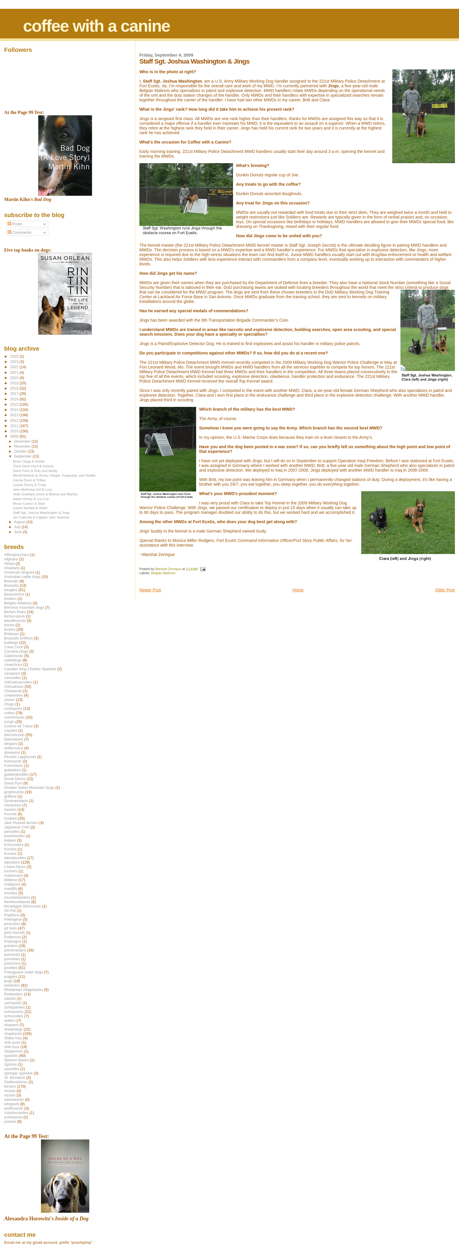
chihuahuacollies (18, 682)
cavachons (13, 664)
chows (9, 699)
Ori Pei (10, 910)
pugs (8, 981)
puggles (10, 976)
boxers (10, 629)
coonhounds (14, 717)
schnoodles (13, 1016)
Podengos (12, 941)
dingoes (10, 743)
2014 (14, 409)
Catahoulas (13, 656)
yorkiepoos (13, 1117)
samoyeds (12, 1003)
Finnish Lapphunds (20, 757)
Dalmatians (13, 739)
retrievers (12, 985)
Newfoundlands (17, 902)
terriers (10, 1086)
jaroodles (11, 831)
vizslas (10, 1095)
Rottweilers (13, 994)
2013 (14, 415)
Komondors (13, 844)
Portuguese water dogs (23, 972)
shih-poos (12, 1042)
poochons (12, 963)
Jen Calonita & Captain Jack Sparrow (41, 517)
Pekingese (13, 919)
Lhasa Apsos (15, 866)
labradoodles (15, 858)
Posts (15, 224)
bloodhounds (15, 620)
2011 (14, 426)
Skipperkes (13, 1051)
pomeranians (15, 950)
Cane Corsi (13, 647)
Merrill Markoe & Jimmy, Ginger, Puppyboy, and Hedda (54, 475)
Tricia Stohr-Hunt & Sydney (33, 466)
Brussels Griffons (18, 638)
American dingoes (19, 572)
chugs (9, 704)
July (17, 527)
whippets (11, 1104)
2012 (14, 420)
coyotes (10, 730)
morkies (10, 893)
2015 (14, 404)
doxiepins (12, 752)
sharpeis (11, 1025)
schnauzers (13, 1011)
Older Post (445, 590)
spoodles (11, 1069)
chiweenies (13, 695)
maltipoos (12, 884)
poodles (10, 967)
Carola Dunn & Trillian (29, 480)
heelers (10, 809)
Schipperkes (14, 1007)
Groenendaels (16, 801)
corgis (9, 721)
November (23, 446)
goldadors (12, 770)
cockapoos (13, 708)
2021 (14, 372)
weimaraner (14, 1099)
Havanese (12, 805)
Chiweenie (13, 691)
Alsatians (11, 568)
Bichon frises (15, 612)
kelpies (10, 840)
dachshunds (14, 735)
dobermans (13, 748)
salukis (10, 998)
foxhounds (13, 761)
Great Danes (14, 779)
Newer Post (150, 590)
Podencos (12, 937)
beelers (10, 598)
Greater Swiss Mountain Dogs (29, 787)
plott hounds (14, 932)
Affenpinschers (16, 554)
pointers (11, 946)
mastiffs (10, 888)
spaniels (11, 1055)
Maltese (10, 880)
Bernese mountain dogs (24, 607)
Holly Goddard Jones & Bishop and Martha (45, 494)
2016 (14, 399)
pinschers (12, 924)
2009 (14, 436)
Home (298, 590)
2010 (14, 431)
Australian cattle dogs (22, 576)
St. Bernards (14, 1077)
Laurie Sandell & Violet (30, 508)
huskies (10, 818)
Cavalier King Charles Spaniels (30, 669)
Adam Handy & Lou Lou (31, 499)
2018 (14, 388)
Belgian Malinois (163, 573)
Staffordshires (15, 1082)
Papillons (11, 915)
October (21, 451)
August (20, 522)
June (18, 532)
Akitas (9, 563)
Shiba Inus (13, 1038)
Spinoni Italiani (16, 1060)
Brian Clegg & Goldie (29, 461)
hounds (10, 814)
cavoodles (12, 677)
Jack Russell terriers (21, 822)
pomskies (12, 959)
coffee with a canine (96, 25)
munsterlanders (17, 897)
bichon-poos (14, 616)
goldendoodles (16, 774)
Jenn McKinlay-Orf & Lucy (32, 489)
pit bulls (10, 928)
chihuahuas (13, 686)
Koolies (10, 849)
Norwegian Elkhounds (22, 906)
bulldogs (11, 642)
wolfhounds (13, 1108)
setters (10, 1020)
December (23, 441)
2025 (14, 356)
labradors (12, 862)
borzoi (9, 625)
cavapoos (12, 673)
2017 (14, 393)
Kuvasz (10, 853)
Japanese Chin (16, 827)
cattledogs (12, 660)
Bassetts (11, 585)
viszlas (10, 1091)
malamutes (13, 875)
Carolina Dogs (16, 651)
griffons (10, 796)
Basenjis (11, 581)
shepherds (13, 1033)
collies (9, 713)
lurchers (11, 871)
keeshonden (14, 836)
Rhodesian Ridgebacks (23, 989)
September (23, 456)
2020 (14, 378)
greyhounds (14, 792)
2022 (14, 367)
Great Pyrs (13, 783)
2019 (14, 383)
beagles (10, 590)
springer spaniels (18, 1073)
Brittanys (11, 634)
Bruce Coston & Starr (29, 503)
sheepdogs (13, 1029)
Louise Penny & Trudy (29, 485)
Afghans (11, 559)
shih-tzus (11, 1047)
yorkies (10, 1121)
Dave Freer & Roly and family (35, 470)
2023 (14, 361)
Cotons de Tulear (18, 726)
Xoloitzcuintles (16, 1112)
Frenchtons (13, 765)
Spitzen (10, 1064)
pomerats (12, 954)
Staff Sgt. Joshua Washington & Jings (41, 512)
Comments (19, 232)
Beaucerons (14, 594)
